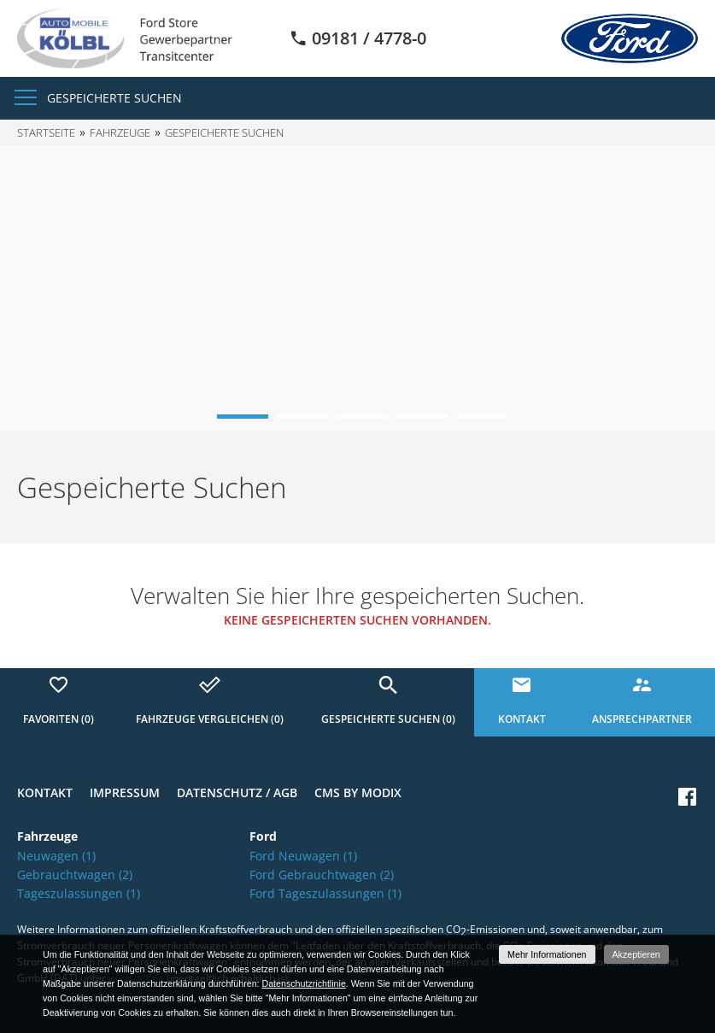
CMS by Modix (357, 792)
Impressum (125, 792)
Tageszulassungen (78, 893)
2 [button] (302, 416)
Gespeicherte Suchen (114, 98)
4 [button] (422, 416)
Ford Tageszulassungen (325, 893)
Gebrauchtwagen (74, 874)
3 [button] (362, 416)
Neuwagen (56, 856)
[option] (357, 288)
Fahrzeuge (120, 132)
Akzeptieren (636, 954)
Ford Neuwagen (303, 856)
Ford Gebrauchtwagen (321, 874)
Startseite (46, 132)
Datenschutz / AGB (237, 792)
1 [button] (242, 416)
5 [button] (481, 416)
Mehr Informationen (546, 954)
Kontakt (45, 792)
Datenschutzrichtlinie (303, 983)
